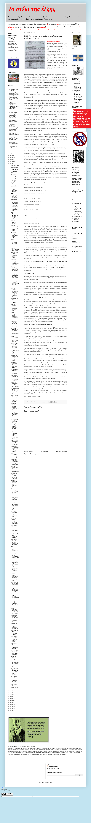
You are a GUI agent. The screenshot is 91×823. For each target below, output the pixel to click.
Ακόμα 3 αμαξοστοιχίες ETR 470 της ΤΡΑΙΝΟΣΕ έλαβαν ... (15, 228)
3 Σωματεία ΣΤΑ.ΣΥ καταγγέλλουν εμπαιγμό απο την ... (15, 556)
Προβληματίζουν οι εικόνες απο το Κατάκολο (14, 371)
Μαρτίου (13, 185)
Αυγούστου (13, 174)
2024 (11, 159)
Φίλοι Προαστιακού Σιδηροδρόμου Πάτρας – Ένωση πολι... (14, 216)
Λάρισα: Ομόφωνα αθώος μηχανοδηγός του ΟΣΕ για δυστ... (14, 316)
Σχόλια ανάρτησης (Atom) (36, 453)
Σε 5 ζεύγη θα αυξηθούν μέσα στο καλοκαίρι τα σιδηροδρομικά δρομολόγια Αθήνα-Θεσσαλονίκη (14, 136)
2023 (11, 161)
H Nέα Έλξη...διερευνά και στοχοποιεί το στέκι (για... (14, 339)
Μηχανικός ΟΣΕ (77, 211)
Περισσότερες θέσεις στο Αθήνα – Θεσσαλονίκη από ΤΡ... (14, 646)
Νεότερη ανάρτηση (28, 451)
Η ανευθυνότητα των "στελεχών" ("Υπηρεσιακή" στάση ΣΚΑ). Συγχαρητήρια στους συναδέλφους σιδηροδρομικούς (13, 117)
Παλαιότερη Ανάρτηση (61, 451)
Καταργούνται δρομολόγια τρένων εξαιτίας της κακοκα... (14, 498)
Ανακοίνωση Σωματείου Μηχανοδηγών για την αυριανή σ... (14, 462)
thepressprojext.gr (78, 216)
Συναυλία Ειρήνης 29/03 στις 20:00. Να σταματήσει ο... (14, 243)
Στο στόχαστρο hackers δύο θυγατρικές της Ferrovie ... (14, 276)
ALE (75, 254)
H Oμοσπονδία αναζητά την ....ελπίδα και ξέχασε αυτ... (14, 442)
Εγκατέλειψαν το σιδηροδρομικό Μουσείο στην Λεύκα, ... (14, 346)
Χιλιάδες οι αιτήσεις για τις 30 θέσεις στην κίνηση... (15, 384)
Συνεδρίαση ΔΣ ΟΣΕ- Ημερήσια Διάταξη (14, 421)
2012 (11, 708)
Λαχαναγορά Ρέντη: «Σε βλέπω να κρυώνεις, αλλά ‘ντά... (14, 324)
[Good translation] (4, 794)
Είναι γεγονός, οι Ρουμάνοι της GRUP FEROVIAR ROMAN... (14, 189)
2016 (11, 700)
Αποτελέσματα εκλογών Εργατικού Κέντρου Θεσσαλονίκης (14, 428)
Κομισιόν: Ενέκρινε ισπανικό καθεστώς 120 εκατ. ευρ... (14, 307)
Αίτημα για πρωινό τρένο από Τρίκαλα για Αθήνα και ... (14, 269)
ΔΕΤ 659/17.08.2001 (77, 94)
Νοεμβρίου (13, 167)
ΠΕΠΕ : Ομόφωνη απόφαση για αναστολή (14, 455)
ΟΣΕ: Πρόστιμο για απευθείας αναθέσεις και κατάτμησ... (14, 584)
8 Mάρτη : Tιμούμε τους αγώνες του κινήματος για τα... (14, 578)
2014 (11, 704)
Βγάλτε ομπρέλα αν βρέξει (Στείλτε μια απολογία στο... (14, 571)
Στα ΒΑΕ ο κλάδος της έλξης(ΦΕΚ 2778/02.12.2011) (78, 98)
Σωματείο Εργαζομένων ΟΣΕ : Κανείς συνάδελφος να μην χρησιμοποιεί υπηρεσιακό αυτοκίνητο (14, 106)
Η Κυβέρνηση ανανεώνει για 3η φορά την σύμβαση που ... (15, 663)
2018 (11, 696)
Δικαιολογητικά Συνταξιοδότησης (78, 91)
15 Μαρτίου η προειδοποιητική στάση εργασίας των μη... (15, 549)
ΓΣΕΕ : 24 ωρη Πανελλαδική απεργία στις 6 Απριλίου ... (14, 652)
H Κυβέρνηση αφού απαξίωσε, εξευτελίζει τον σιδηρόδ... (15, 521)
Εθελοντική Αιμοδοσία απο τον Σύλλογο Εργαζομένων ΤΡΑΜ (14, 407)
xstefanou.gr (76, 221)
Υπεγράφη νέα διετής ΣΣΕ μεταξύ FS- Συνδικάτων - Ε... (14, 294)
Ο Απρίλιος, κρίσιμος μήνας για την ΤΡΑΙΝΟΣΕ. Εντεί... (14, 235)
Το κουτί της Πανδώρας (76, 219)
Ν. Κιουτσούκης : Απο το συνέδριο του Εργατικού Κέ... (15, 391)
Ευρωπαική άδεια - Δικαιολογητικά (78, 82)
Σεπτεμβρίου (14, 171)
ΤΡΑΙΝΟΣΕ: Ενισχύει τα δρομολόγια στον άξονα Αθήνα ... (14, 365)
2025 (11, 157)
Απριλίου (13, 183)
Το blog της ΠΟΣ (77, 203)
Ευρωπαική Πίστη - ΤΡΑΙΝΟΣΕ (78, 101)
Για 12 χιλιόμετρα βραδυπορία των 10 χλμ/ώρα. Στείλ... (14, 611)
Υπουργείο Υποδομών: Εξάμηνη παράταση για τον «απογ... (14, 262)
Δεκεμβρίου (14, 165)
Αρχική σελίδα (44, 451)
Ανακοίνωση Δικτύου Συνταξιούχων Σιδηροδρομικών (15, 283)
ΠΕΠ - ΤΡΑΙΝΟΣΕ (78, 205)
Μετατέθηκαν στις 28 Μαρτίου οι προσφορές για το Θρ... (14, 679)
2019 (11, 694)
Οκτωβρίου (13, 169)
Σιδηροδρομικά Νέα (78, 213)
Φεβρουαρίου (14, 684)
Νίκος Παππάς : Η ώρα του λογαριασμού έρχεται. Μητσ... (14, 639)
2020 (11, 692)
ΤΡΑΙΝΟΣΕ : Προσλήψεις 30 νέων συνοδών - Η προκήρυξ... (14, 542)
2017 (11, 698)
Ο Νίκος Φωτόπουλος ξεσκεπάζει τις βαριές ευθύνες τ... (15, 414)
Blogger (50, 782)
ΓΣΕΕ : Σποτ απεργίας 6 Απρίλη (14, 222)
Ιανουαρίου (14, 687)
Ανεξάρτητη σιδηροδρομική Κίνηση (77, 208)
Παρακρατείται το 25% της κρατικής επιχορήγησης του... (15, 596)
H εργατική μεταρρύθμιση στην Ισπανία (15, 249)
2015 (11, 702)
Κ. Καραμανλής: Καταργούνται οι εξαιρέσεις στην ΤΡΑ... (14, 589)
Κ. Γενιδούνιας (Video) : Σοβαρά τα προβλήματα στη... (14, 436)
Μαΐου (12, 181)
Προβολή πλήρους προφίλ (53, 768)
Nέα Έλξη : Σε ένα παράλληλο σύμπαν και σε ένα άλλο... (14, 626)
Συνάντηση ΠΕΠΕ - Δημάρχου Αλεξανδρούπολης (14, 603)
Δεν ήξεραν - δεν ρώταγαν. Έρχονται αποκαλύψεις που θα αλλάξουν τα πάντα (13, 145)
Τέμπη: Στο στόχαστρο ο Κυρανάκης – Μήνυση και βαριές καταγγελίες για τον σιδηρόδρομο (13, 127)
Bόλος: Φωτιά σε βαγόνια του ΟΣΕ (15, 352)
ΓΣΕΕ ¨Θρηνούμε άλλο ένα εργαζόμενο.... (15, 195)
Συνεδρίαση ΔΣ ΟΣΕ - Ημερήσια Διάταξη (14, 300)
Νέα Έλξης (76, 214)
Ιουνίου (13, 178)
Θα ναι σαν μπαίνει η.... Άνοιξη (14, 658)
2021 (11, 690)
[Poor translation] (10, 794)
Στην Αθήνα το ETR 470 (14, 289)
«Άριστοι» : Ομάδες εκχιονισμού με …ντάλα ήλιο (14, 491)
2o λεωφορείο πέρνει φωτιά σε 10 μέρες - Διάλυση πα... (14, 201)
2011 (11, 710)
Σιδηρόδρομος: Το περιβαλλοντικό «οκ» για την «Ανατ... (15, 476)
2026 (11, 155)
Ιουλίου (13, 176)
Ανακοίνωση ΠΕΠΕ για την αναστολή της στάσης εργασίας (14, 449)
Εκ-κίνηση (76, 223)
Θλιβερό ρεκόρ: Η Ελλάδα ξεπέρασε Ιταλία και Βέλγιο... (14, 255)
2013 (11, 706)
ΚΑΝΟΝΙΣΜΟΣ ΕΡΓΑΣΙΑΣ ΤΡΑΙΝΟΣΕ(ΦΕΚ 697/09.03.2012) (78, 86)
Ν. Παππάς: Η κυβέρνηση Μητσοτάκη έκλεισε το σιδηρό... (14, 514)
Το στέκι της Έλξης (53, 766)
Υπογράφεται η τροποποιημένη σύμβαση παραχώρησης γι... (14, 208)
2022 (11, 163)
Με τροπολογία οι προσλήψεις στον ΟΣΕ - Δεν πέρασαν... (14, 671)
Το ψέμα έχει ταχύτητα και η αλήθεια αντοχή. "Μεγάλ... (14, 358)
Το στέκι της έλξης (32, 9)
